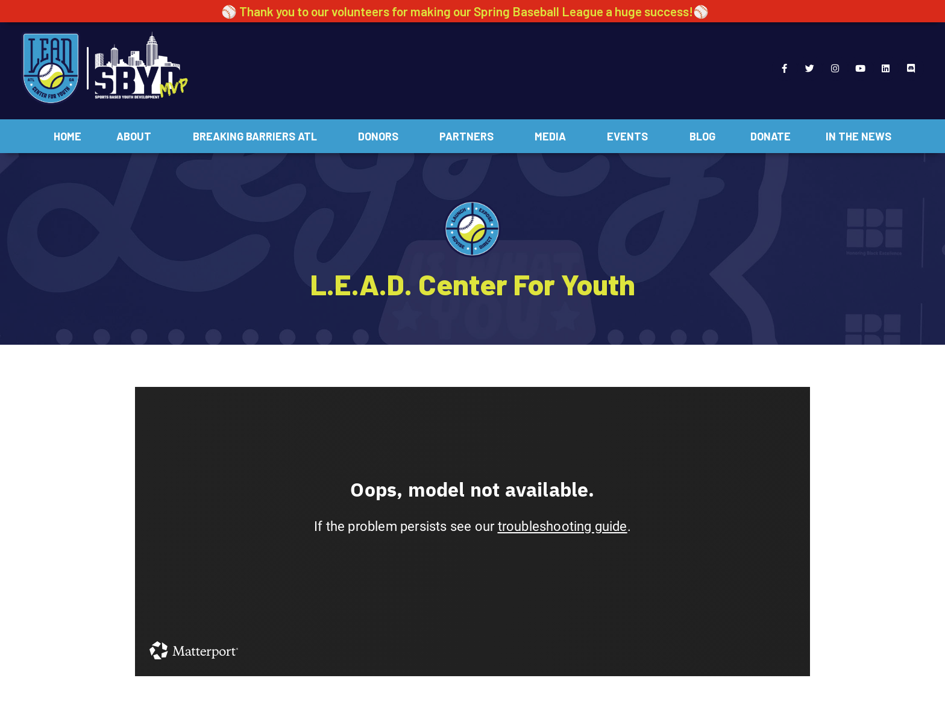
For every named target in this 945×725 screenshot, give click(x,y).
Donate (770, 136)
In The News (858, 136)
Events (630, 136)
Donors (381, 136)
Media (553, 136)
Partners (469, 136)
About (136, 136)
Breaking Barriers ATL (258, 136)
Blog (702, 136)
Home (67, 136)
